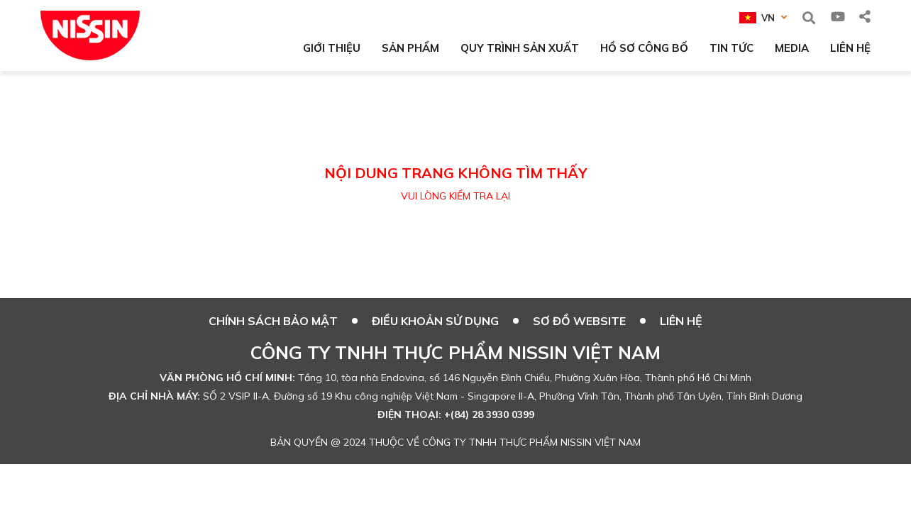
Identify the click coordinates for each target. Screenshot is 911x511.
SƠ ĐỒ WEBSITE (579, 321)
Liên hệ (681, 321)
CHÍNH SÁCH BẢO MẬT (273, 321)
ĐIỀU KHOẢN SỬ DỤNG (435, 321)
